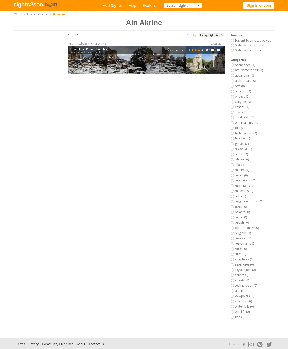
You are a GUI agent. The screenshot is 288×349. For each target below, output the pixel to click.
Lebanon (42, 14)
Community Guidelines (57, 344)
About (81, 344)
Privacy (34, 344)
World (18, 14)
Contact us (96, 344)
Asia (29, 14)
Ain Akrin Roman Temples (90, 49)
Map (132, 5)
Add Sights (112, 5)
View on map (177, 50)
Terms (20, 344)
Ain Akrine (100, 43)
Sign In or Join (259, 5)
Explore (149, 5)
